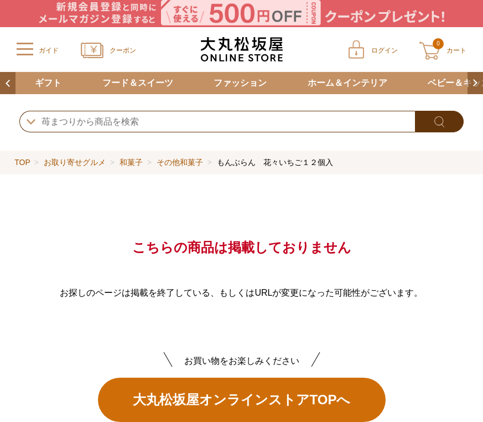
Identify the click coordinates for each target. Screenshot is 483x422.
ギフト (48, 83)
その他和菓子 (180, 162)
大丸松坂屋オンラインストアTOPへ (242, 399)
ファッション (240, 83)
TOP (22, 162)
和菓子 (131, 162)
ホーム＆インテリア (347, 83)
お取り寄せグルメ (75, 162)
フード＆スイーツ (137, 83)
